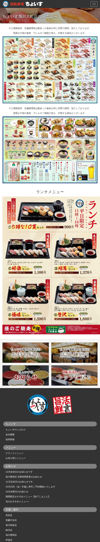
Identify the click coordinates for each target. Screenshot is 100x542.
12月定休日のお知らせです (19, 472)
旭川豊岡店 (11, 535)
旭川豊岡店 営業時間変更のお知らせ (24, 476)
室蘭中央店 (11, 520)
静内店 (9, 530)
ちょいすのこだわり (16, 429)
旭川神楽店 (11, 525)
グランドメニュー (14, 453)
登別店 (9, 515)
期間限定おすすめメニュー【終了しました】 (28, 496)
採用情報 (10, 439)
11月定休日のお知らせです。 (20, 481)
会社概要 (10, 434)
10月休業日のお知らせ (17, 491)
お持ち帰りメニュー (16, 458)
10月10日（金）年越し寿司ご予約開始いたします (30, 486)
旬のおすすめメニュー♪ (17, 501)
